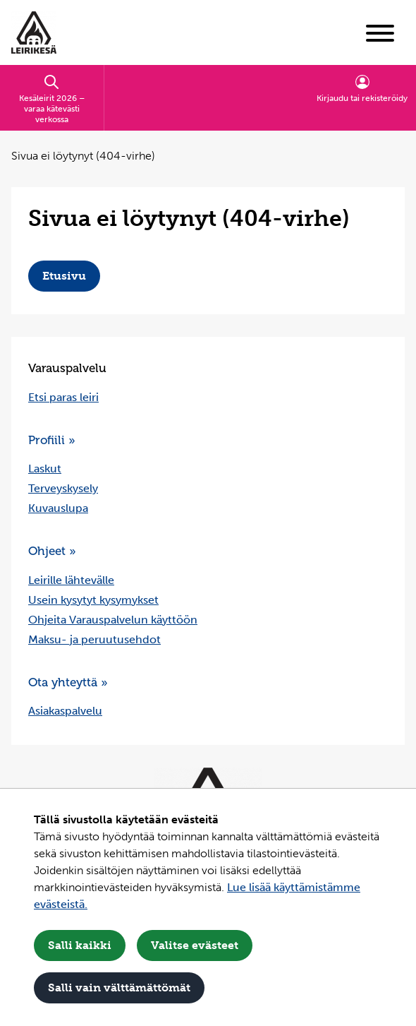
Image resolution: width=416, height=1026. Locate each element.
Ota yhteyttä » (68, 682)
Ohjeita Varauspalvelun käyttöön (112, 619)
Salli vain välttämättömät (119, 987)
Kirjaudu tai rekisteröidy (362, 88)
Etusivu (64, 275)
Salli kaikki (79, 945)
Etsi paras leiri (63, 397)
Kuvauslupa (58, 508)
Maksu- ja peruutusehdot (94, 639)
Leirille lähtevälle (71, 580)
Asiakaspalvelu (65, 710)
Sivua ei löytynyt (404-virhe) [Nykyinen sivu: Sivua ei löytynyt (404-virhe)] (83, 155)
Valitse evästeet (194, 945)
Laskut (44, 468)
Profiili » (51, 440)
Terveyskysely (63, 488)
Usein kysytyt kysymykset (93, 600)
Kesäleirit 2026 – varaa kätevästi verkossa (52, 98)
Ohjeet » (52, 551)
